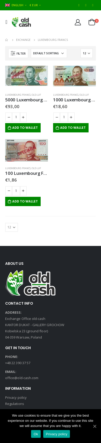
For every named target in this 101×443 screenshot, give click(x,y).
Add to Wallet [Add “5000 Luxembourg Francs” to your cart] (25, 127)
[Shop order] (49, 53)
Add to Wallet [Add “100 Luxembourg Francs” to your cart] (25, 201)
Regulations (14, 403)
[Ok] (94, 426)
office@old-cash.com (21, 378)
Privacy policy (16, 397)
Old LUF (36, 94)
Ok (36, 434)
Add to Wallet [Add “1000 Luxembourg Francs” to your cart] (73, 127)
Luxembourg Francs (18, 94)
